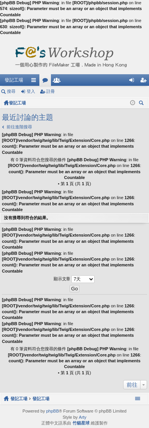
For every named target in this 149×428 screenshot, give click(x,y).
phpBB (52, 411)
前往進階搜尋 (19, 126)
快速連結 (35, 81)
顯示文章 (74, 279)
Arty (82, 417)
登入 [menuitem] (133, 81)
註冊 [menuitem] (145, 81)
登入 (31, 91)
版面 (46, 81)
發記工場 (14, 80)
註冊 (50, 91)
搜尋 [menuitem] (143, 104)
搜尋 (11, 91)
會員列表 (58, 81)
